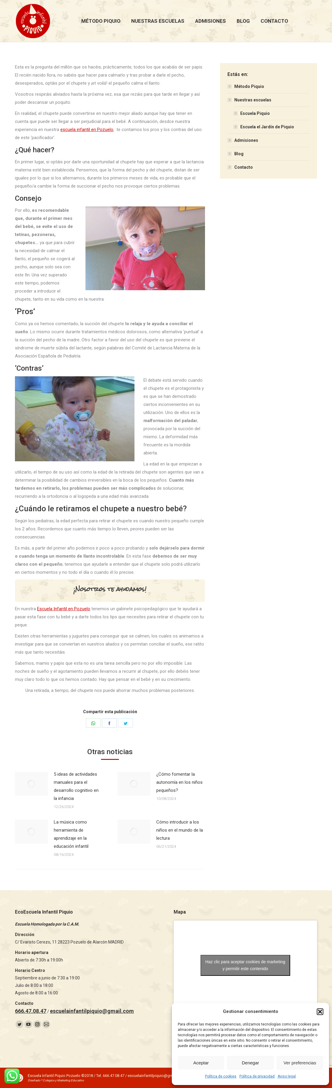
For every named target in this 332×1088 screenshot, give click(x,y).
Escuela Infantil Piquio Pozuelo (54, 1075)
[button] (320, 1012)
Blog (239, 153)
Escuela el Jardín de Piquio (267, 126)
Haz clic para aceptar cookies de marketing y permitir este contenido (245, 965)
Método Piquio (249, 86)
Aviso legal (287, 1076)
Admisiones (246, 140)
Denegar (250, 1062)
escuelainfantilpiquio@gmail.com (92, 1011)
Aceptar (201, 1062)
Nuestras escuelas (252, 100)
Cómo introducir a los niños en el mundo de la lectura (179, 830)
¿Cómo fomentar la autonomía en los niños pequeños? (179, 782)
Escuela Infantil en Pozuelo (63, 608)
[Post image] (31, 784)
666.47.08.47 (30, 1011)
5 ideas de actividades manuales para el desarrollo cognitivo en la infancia (76, 786)
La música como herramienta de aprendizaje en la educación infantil (71, 834)
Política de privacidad (257, 1076)
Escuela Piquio (255, 113)
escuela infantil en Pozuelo (86, 129)
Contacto (243, 167)
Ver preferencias (300, 1062)
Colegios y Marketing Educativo (63, 1080)
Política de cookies (220, 1076)
